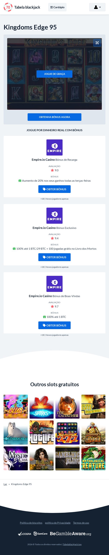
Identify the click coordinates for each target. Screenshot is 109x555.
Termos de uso (81, 522)
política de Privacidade (57, 522)
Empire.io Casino (43, 159)
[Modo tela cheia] (97, 43)
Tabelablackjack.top (72, 544)
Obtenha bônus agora (54, 116)
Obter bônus (54, 189)
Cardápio (57, 7)
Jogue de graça (54, 73)
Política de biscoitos (31, 522)
